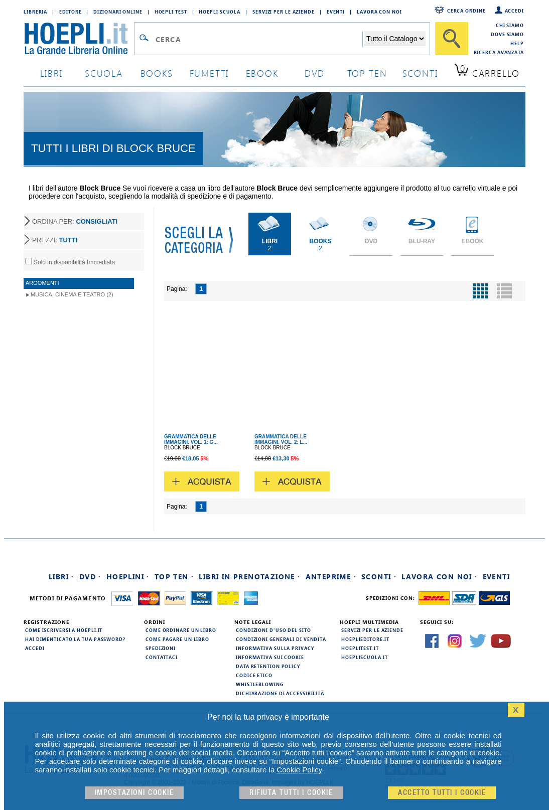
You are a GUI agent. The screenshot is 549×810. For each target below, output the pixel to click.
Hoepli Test (171, 12)
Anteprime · (331, 576)
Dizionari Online (117, 12)
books (157, 73)
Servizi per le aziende (283, 12)
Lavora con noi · (439, 576)
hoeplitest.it (360, 648)
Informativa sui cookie (270, 657)
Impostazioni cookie (134, 792)
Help (517, 43)
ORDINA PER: (74, 221)
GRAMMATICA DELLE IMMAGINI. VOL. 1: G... (191, 439)
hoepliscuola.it (364, 657)
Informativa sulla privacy (275, 648)
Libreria (35, 12)
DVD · (90, 576)
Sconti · (378, 576)
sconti (420, 73)
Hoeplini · (128, 576)
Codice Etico (254, 675)
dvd (315, 73)
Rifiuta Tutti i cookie (291, 792)
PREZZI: (54, 240)
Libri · (61, 576)
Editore (70, 12)
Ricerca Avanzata (499, 52)
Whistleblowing (260, 684)
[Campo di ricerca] (259, 39)
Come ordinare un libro (181, 630)
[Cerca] (451, 38)
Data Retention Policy (268, 666)
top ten (367, 73)
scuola (104, 73)
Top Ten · (174, 576)
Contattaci (162, 657)
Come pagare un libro (177, 639)
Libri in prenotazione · (249, 576)
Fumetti (209, 73)
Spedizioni (161, 648)
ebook (262, 73)
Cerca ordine (466, 11)
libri (51, 73)
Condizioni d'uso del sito (273, 630)
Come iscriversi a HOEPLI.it (63, 630)
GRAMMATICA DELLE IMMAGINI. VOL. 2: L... (280, 439)
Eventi (336, 12)
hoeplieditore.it (365, 639)
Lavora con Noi (379, 12)
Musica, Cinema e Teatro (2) (72, 294)
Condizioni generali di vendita (281, 639)
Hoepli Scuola (219, 12)
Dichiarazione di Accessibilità (280, 693)
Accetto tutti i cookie (442, 792)
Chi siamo (510, 25)
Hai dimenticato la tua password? (75, 639)
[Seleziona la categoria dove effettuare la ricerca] (395, 38)
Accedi (514, 11)
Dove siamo (507, 34)
